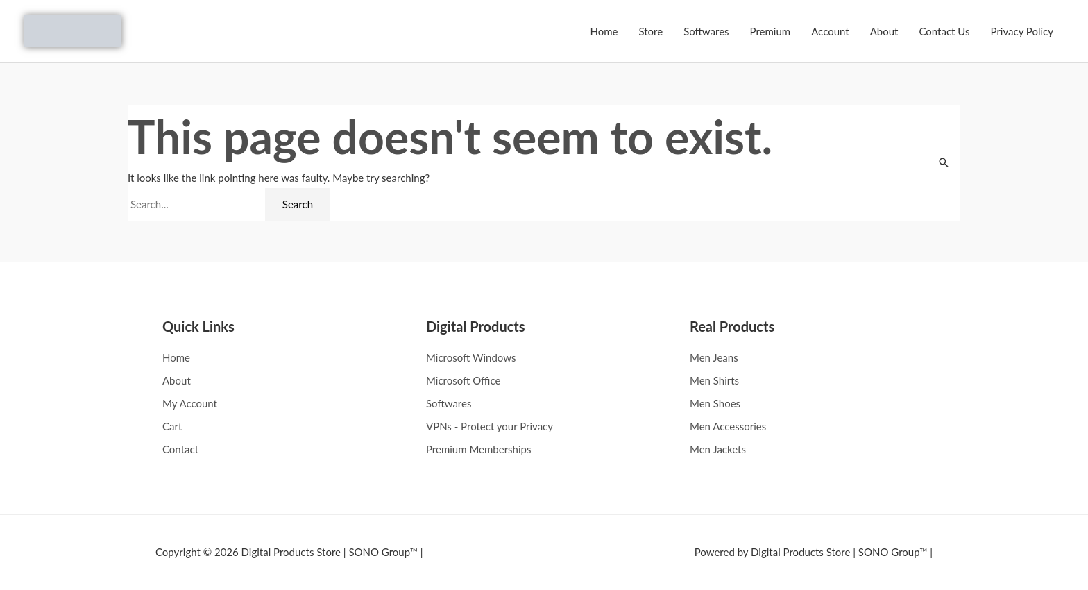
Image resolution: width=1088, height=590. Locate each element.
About (884, 31)
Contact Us (944, 31)
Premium (770, 31)
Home (604, 31)
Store (650, 31)
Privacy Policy (1022, 31)
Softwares (706, 31)
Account (830, 31)
